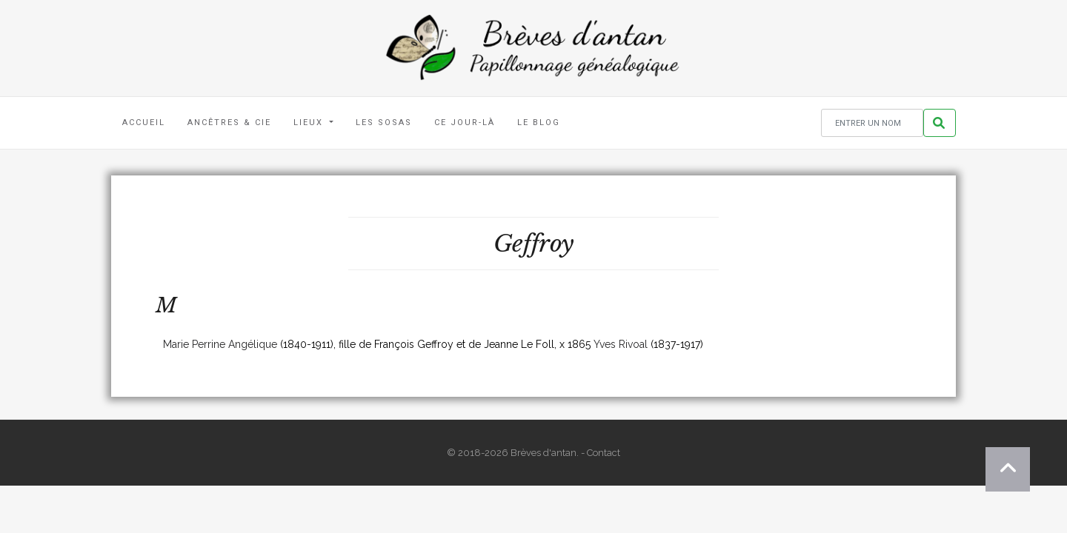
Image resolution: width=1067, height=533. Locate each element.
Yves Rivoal (621, 344)
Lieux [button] (310, 122)
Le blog (538, 122)
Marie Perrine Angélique (220, 344)
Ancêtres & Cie (229, 122)
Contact (603, 452)
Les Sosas (384, 122)
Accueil (143, 122)
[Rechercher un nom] (872, 123)
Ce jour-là (464, 122)
